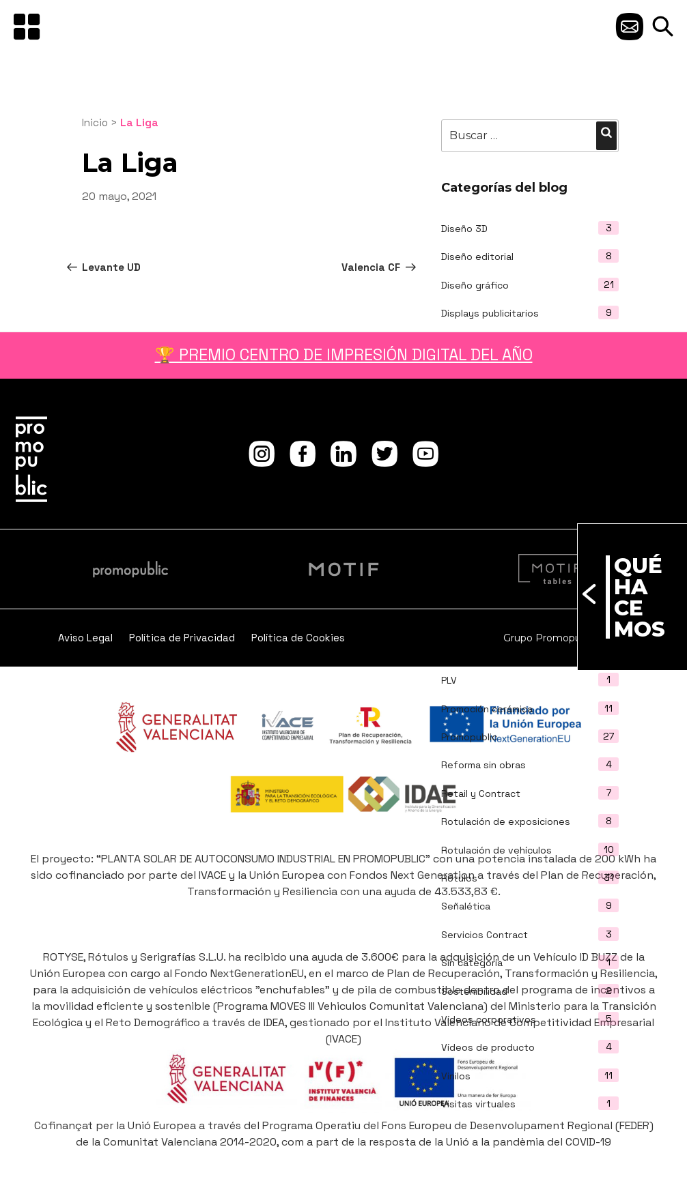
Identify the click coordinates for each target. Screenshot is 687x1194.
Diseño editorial (477, 256)
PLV (449, 680)
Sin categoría (472, 963)
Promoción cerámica (487, 709)
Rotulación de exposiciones (505, 821)
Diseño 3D (464, 228)
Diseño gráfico (475, 285)
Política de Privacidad (182, 637)
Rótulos (459, 878)
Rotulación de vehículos (496, 850)
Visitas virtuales (478, 1104)
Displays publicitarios (490, 313)
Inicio (95, 122)
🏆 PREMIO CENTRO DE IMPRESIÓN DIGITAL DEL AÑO (344, 355)
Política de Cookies (298, 637)
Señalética (465, 906)
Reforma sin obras (483, 765)
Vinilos (456, 1076)
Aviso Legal (85, 637)
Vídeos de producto (488, 1047)
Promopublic (469, 737)
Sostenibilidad (474, 991)
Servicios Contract (484, 935)
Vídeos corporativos (488, 1019)
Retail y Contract (480, 793)
